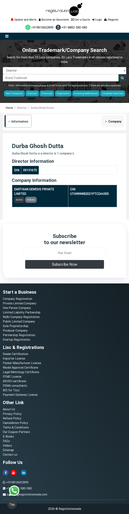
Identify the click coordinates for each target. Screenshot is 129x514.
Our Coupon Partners (16, 432)
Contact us (10, 454)
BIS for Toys (11, 390)
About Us (9, 409)
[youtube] (13, 472)
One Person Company (17, 308)
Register (111, 19)
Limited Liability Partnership (21, 312)
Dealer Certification (15, 354)
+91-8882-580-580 (71, 27)
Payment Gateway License (20, 395)
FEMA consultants (15, 385)
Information (19, 121)
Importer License (14, 358)
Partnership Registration (19, 335)
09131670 (30, 170)
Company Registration (17, 299)
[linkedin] (24, 472)
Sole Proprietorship (15, 326)
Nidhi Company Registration (21, 317)
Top (12, 504)
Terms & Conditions (16, 427)
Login (97, 19)
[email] (64, 253)
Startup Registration (16, 339)
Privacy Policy (12, 414)
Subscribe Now (64, 264)
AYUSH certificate (14, 381)
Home (9, 108)
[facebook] (5, 472)
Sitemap (8, 450)
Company (114, 121)
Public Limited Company (19, 321)
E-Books (8, 436)
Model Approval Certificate (20, 367)
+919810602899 (39, 27)
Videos (7, 445)
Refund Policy (12, 418)
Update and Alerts (23, 19)
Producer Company (15, 330)
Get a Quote (80, 19)
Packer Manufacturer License (22, 363)
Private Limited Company (19, 303)
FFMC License (12, 376)
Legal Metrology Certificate (21, 372)
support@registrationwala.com (27, 494)
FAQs (6, 441)
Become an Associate (54, 19)
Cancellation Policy (15, 423)
